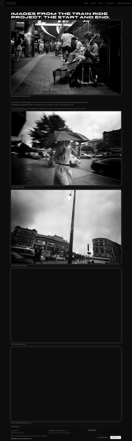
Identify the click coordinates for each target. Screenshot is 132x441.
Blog (86, 3)
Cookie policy (15, 426)
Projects (93, 3)
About (101, 3)
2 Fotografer (110, 3)
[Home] (8, 3)
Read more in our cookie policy (21, 438)
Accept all (115, 437)
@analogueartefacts (17, 432)
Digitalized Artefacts (124, 3)
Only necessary (102, 437)
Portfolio (92, 430)
